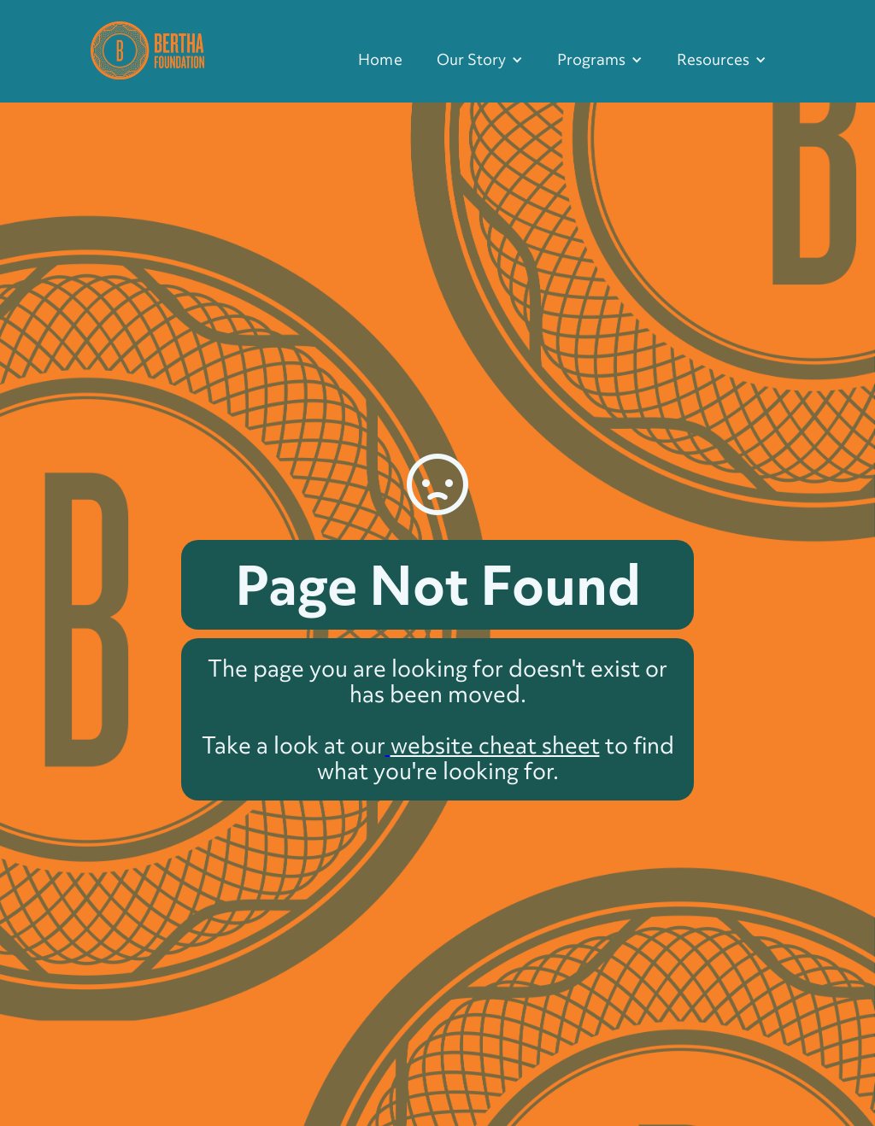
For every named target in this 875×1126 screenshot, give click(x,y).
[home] (147, 48)
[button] (480, 59)
